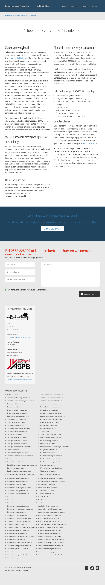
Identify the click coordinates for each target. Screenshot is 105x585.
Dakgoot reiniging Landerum (16, 425)
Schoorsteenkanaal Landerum (17, 533)
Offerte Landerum (46, 431)
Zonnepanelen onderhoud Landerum (50, 546)
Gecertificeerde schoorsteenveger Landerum (22, 465)
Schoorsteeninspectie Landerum (18, 530)
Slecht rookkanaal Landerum (47, 488)
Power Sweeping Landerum (49, 441)
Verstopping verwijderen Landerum (50, 509)
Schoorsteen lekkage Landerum (17, 491)
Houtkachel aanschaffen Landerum (51, 398)
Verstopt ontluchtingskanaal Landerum (51, 512)
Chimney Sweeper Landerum (17, 413)
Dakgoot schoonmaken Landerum (18, 428)
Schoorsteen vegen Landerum (17, 515)
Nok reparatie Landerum (48, 428)
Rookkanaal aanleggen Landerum (51, 456)
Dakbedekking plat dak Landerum (18, 416)
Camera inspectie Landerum (16, 407)
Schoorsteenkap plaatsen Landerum (19, 546)
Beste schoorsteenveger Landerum (18, 398)
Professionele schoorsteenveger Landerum (54, 447)
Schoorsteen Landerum (48, 471)
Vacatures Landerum (45, 503)
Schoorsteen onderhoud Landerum (19, 497)
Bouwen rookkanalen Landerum (18, 404)
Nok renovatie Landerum (48, 425)
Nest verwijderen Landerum (49, 422)
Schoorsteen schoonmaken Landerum (20, 509)
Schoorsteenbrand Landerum (17, 524)
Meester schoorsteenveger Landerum (52, 416)
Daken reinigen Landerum (16, 422)
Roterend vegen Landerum (49, 465)
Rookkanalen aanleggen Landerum (51, 462)
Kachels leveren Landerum (49, 410)
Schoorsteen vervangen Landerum (18, 521)
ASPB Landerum (12, 395)
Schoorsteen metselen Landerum (18, 494)
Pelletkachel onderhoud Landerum (51, 437)
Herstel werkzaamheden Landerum (51, 395)
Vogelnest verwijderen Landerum (49, 518)
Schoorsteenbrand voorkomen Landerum (21, 527)
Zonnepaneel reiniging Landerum (49, 536)
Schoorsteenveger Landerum (16, 558)
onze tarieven (89, 143)
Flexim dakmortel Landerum (16, 462)
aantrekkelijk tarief (19, 58)
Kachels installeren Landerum (50, 407)
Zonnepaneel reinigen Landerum (49, 533)
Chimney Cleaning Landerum (17, 410)
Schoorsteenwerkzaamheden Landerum (51, 482)
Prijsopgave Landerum (47, 444)
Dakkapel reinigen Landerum (17, 437)
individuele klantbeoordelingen (20, 379)
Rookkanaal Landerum (47, 453)
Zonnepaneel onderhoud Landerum (50, 530)
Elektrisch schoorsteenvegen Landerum (20, 456)
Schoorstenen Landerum (46, 485)
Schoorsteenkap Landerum (16, 539)
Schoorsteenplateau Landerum (17, 549)
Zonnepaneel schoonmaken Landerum (51, 539)
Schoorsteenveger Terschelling (17, 6)
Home (7, 15)
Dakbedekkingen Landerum (16, 419)
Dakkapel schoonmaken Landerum (19, 447)
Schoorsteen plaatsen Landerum (18, 500)
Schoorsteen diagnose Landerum (18, 478)
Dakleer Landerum (13, 450)
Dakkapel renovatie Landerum (17, 444)
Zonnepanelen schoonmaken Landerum (51, 555)
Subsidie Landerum (44, 497)
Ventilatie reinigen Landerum (48, 506)
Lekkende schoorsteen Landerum (51, 413)
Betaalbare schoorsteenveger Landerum (20, 401)
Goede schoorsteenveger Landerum (19, 471)
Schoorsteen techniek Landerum (18, 512)
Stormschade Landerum (46, 494)
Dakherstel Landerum (14, 434)
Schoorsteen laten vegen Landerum (19, 488)
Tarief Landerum (43, 500)
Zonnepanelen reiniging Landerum (50, 552)
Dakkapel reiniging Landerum (17, 441)
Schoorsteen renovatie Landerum (18, 503)
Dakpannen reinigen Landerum (17, 453)
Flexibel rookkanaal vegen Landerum (19, 459)
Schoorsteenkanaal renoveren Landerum (20, 536)
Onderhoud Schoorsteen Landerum (52, 434)
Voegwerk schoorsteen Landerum (49, 515)
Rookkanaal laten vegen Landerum (51, 459)
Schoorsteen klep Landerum (16, 485)
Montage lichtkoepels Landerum (51, 419)
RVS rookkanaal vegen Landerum (51, 468)
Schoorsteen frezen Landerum (17, 482)
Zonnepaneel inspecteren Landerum (50, 527)
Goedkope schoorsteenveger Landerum (20, 474)
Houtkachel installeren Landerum (51, 401)
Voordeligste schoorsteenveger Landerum (52, 524)
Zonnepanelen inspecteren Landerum (50, 542)
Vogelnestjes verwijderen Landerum (50, 521)
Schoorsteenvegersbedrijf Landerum (50, 478)
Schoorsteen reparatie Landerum (18, 506)
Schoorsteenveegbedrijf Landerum (23, 15)
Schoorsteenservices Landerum (17, 552)
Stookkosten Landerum (46, 491)
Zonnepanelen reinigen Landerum (49, 549)
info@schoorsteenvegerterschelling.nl (21, 337)
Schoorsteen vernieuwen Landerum (19, 518)
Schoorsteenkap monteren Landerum (19, 542)
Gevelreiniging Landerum (15, 468)
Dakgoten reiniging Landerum (17, 431)
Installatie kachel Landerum (49, 404)
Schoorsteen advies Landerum (50, 474)
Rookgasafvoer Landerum (48, 450)
